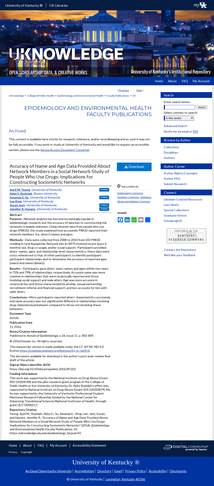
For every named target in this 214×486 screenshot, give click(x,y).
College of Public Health (40, 95)
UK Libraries (58, 5)
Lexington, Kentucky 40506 (125, 479)
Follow (104, 189)
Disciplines (171, 152)
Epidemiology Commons (130, 193)
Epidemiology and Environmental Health (80, 95)
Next (139, 90)
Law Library (171, 204)
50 (134, 95)
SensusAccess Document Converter (64, 150)
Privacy (13, 452)
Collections (171, 147)
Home (13, 445)
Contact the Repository (180, 249)
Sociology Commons (128, 197)
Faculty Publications (118, 95)
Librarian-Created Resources (183, 199)
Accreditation (84, 471)
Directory (104, 471)
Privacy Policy (135, 471)
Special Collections (176, 210)
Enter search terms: (177, 102)
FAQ (41, 445)
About (27, 445)
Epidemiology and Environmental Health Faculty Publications (88, 111)
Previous (124, 90)
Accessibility (158, 471)
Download (134, 167)
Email (118, 471)
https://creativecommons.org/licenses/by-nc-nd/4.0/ (55, 350)
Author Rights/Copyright (180, 173)
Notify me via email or (181, 131)
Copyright (26, 452)
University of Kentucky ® (24, 5)
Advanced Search (175, 126)
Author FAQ (172, 178)
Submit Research (175, 184)
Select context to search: (181, 112)
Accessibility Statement (89, 445)
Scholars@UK (173, 221)
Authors (169, 158)
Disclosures (178, 471)
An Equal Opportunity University (48, 471)
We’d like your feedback (179, 255)
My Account (59, 445)
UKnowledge (16, 95)
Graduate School (175, 215)
